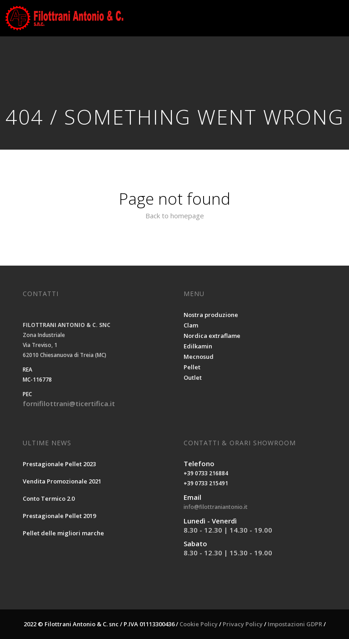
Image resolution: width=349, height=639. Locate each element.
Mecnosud (199, 356)
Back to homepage (174, 215)
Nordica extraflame (212, 336)
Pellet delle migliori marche (63, 533)
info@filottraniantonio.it (216, 507)
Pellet (192, 367)
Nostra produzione (211, 315)
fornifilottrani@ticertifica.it (69, 403)
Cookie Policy (198, 624)
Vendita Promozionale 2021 (62, 481)
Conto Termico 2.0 (49, 498)
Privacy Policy (243, 624)
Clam (191, 325)
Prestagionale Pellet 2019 (59, 516)
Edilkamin (198, 346)
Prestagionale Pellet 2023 (59, 464)
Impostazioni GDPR (295, 624)
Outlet (193, 377)
